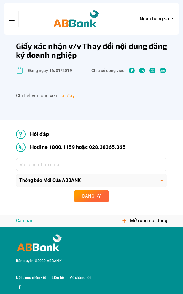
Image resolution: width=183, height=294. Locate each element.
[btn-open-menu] (11, 19)
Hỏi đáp (32, 134)
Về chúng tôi (80, 278)
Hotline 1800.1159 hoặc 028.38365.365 (70, 147)
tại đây (67, 95)
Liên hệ (58, 278)
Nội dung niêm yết (31, 278)
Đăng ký (91, 196)
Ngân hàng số (155, 19)
